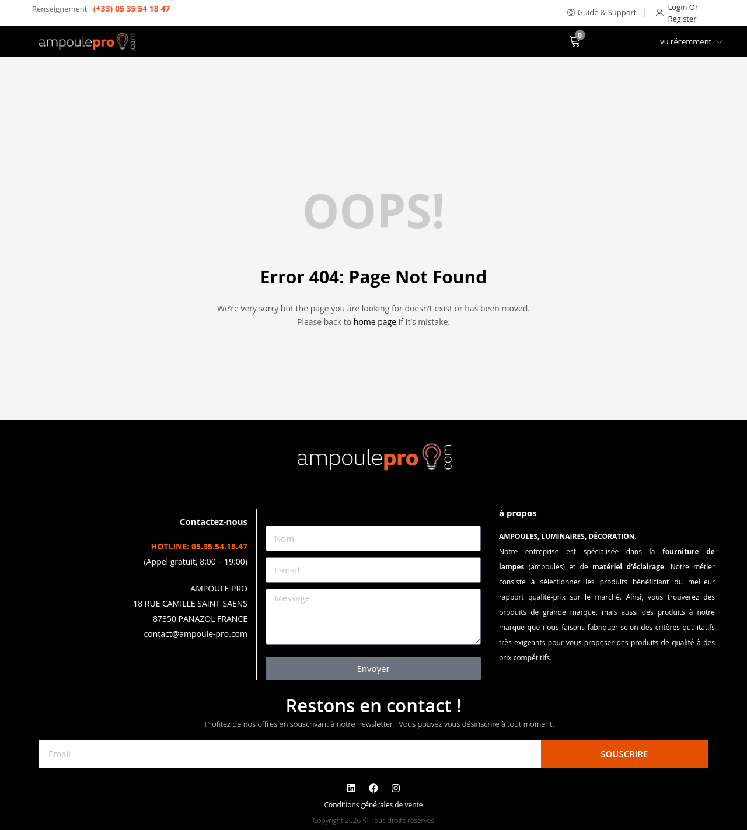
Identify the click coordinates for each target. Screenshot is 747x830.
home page (375, 321)
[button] (602, 12)
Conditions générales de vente (373, 805)
